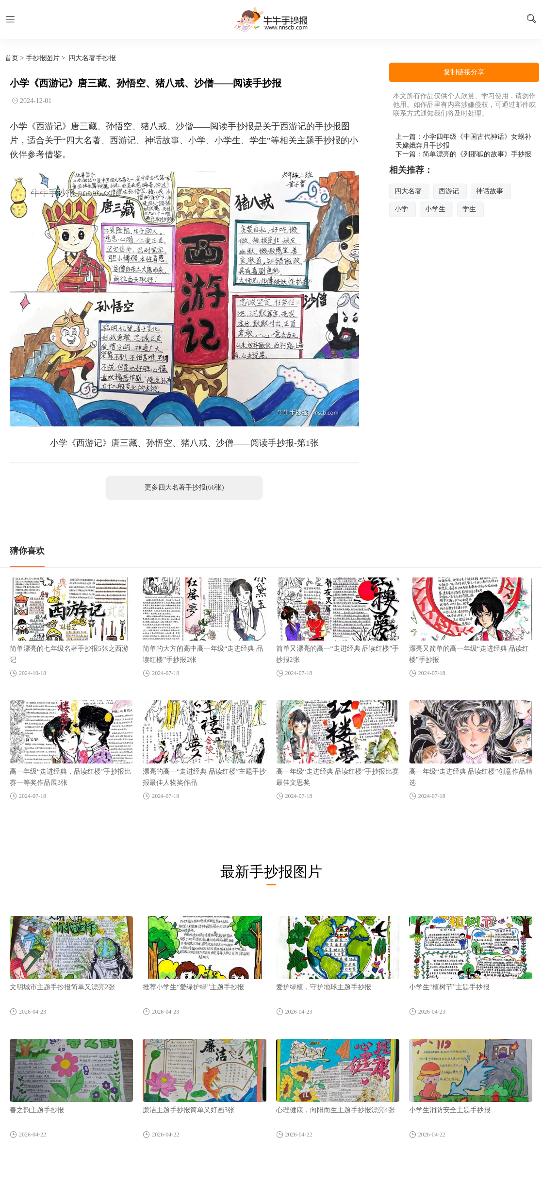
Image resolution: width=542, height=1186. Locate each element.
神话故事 (489, 191)
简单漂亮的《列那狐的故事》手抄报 (477, 154)
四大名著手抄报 (92, 58)
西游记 (449, 191)
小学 (401, 209)
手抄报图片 (43, 58)
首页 (11, 58)
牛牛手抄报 (271, 19)
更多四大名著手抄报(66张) (184, 487)
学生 (469, 209)
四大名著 (408, 191)
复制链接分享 (463, 72)
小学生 (435, 209)
